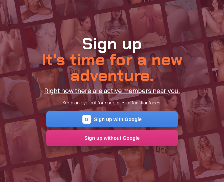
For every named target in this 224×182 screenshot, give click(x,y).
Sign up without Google (112, 138)
